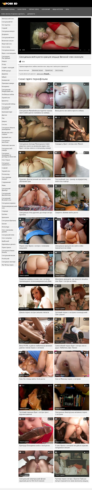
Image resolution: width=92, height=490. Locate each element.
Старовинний (6, 182)
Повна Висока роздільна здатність (13, 14)
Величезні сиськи (7, 41)
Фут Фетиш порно (7, 265)
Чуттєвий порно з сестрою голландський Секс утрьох (71, 313)
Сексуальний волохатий (6, 108)
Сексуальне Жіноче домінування (8, 128)
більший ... (47, 74)
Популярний (46, 9)
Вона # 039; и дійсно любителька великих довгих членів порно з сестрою (35, 347)
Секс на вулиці (7, 238)
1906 (23, 62)
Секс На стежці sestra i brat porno (32, 379)
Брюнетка (5, 101)
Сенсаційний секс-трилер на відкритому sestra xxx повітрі (71, 180)
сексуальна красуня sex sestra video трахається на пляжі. (69, 247)
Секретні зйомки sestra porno (66, 213)
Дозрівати (5, 34)
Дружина (5, 74)
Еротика (4, 214)
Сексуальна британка (9, 220)
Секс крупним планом (6, 178)
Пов (3, 118)
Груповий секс (6, 137)
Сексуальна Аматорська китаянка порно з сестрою (71, 413)
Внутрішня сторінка (8, 9)
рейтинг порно (34, 9)
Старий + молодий (8, 67)
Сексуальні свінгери (8, 262)
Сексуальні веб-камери (7, 149)
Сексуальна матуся (8, 31)
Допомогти (31, 14)
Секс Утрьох (6, 160)
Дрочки (4, 115)
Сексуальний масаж (8, 255)
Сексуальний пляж (8, 235)
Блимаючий (5, 80)
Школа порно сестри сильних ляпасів (34, 312)
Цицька (4, 121)
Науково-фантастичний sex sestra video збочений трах (35, 180)
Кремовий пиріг (7, 112)
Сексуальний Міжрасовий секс (7, 90)
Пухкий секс (6, 97)
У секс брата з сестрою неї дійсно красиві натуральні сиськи (71, 446)
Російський (5, 258)
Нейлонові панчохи (8, 145)
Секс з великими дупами (7, 231)
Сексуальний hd (7, 22)
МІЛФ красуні (6, 71)
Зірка (67, 9)
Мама (3, 185)
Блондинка (5, 86)
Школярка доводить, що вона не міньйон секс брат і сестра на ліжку (71, 280)
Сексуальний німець (8, 104)
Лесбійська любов (8, 94)
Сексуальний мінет (8, 37)
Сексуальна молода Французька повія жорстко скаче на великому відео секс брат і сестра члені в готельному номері (35, 146)
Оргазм (4, 224)
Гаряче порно (21, 9)
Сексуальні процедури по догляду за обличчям (9, 155)
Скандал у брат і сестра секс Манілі (69, 144)
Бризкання (5, 217)
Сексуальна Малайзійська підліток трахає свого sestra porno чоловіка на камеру (35, 112)
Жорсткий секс (7, 44)
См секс (4, 124)
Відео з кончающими (9, 53)
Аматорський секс (8, 19)
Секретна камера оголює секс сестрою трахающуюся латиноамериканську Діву (35, 280)
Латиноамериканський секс (9, 207)
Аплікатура (5, 227)
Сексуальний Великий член (6, 199)
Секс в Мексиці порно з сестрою (68, 379)
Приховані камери (8, 83)
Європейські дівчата (8, 244)
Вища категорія (58, 9)
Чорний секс (6, 171)
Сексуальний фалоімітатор (6, 194)
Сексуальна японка (8, 50)
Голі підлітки (6, 25)
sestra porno (40, 74)
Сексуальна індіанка (8, 203)
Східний (4, 28)
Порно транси (6, 247)
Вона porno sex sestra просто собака (69, 111)
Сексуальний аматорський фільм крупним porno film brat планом (32, 480)
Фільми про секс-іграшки (7, 133)
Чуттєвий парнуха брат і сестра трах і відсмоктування (34, 413)
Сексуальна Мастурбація (6, 57)
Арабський (5, 241)
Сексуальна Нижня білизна (8, 251)
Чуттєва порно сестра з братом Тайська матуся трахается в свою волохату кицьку (71, 480)
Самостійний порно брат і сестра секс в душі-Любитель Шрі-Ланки (70, 347)
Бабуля (4, 77)
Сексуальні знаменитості (6, 164)
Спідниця (5, 211)
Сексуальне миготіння (6, 141)
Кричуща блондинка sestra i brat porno (34, 445)
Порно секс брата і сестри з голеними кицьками (34, 247)
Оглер (4, 64)
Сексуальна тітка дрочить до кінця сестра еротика (35, 214)
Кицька (4, 61)
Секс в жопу (6, 47)
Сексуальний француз (6, 189)
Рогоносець (6, 174)
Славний (4, 168)
